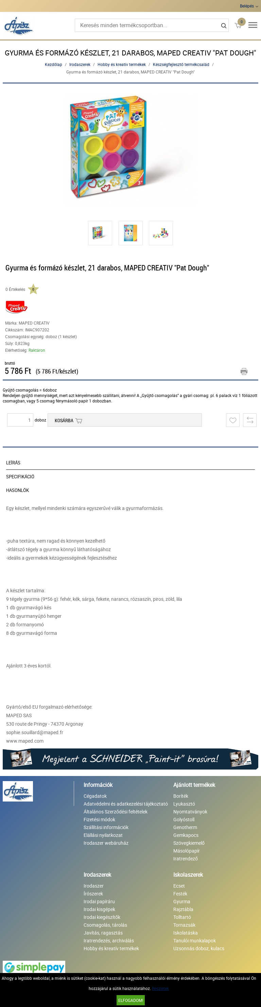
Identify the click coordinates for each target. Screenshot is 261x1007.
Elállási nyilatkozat (103, 835)
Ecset (179, 885)
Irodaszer (94, 885)
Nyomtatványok (190, 811)
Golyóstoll (183, 819)
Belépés (247, 6)
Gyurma (181, 901)
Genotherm (185, 827)
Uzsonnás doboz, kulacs (198, 948)
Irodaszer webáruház (106, 843)
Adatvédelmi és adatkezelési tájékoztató (126, 803)
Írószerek (93, 893)
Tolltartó (182, 917)
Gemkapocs (185, 835)
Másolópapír (186, 850)
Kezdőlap (53, 64)
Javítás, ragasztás (103, 932)
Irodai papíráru (99, 901)
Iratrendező (185, 858)
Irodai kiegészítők (102, 917)
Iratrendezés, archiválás (109, 940)
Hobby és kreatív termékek (122, 64)
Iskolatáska (185, 932)
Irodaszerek (79, 64)
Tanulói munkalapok (194, 940)
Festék (180, 893)
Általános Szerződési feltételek (115, 811)
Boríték (180, 796)
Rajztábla (183, 909)
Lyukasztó (184, 803)
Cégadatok (95, 796)
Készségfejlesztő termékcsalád (181, 64)
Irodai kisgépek (99, 909)
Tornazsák (184, 925)
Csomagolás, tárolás (105, 925)
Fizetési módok (99, 819)
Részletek (160, 988)
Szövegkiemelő (189, 843)
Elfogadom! (130, 1000)
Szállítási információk (106, 827)
